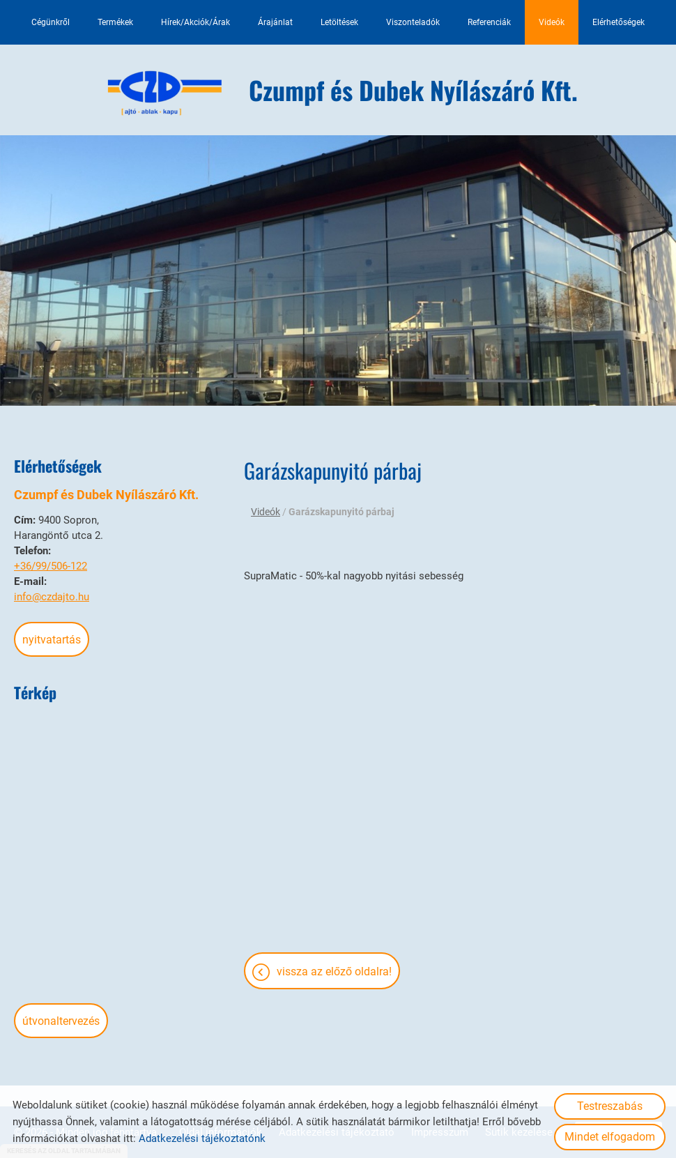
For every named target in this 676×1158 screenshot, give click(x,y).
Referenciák (489, 22)
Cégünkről (50, 22)
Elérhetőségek (618, 22)
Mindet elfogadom (609, 1136)
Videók (551, 22)
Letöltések (339, 22)
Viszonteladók (413, 22)
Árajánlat (275, 22)
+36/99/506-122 (50, 566)
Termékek (115, 22)
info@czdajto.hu (51, 597)
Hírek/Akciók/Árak (195, 22)
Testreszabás (610, 1106)
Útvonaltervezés (61, 1021)
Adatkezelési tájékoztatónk (202, 1138)
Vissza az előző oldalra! (334, 971)
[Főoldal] (165, 93)
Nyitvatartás (51, 639)
